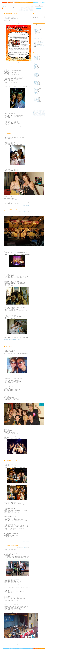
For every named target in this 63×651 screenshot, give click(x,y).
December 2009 (36, 84)
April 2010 (35, 80)
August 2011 (36, 63)
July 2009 (35, 90)
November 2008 (36, 99)
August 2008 (36, 102)
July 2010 (35, 76)
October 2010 (36, 73)
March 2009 (35, 94)
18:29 (25, 135)
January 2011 (36, 69)
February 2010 (36, 82)
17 (44, 18)
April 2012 (35, 55)
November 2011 (36, 59)
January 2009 (36, 97)
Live (35, 31)
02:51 (25, 347)
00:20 (25, 211)
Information (36, 32)
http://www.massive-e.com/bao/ (9, 269)
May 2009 (35, 92)
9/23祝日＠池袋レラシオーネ (11, 13)
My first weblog (9, 7)
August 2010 (36, 75)
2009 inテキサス (37, 29)
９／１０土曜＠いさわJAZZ (11, 209)
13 (37, 18)
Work (34, 24)
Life (34, 33)
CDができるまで (37, 30)
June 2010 (35, 77)
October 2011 (36, 60)
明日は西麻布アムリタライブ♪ (11, 460)
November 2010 (36, 72)
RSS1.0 (34, 111)
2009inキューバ (37, 28)
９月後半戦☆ (8, 133)
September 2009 (36, 88)
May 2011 (35, 65)
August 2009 (36, 89)
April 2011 (35, 66)
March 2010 (35, 81)
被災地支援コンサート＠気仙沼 (12, 545)
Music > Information (26, 129)
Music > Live (27, 341)
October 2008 (36, 100)
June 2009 (35, 91)
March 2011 (35, 67)
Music (34, 25)
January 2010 (36, 83)
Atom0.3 (34, 112)
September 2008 (36, 101)
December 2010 (36, 71)
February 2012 (36, 56)
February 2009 (36, 96)
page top (34, 118)
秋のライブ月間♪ (9, 346)
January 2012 (36, 57)
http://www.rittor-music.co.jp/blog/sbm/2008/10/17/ (12, 339)
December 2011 (36, 58)
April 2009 (35, 93)
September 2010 (36, 74)
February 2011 (36, 68)
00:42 (25, 547)
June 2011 (35, 64)
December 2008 (36, 98)
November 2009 (36, 85)
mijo (30, 135)
